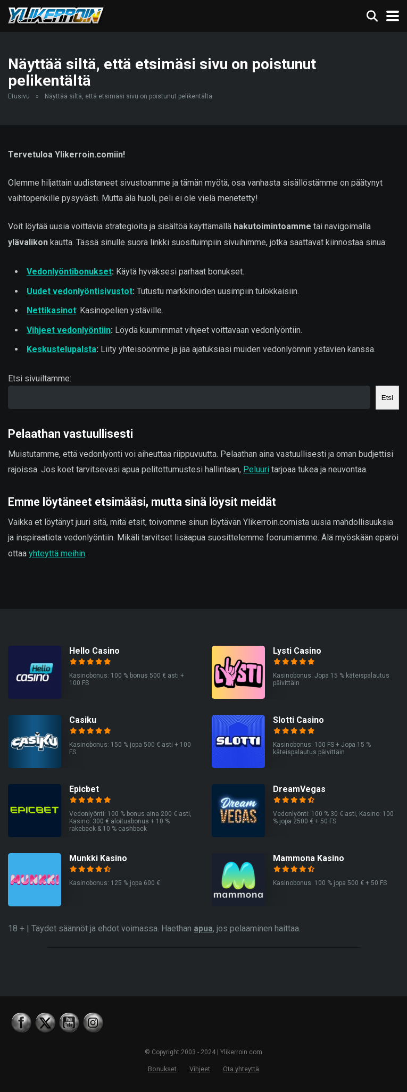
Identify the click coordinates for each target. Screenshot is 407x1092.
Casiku (82, 720)
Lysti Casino (297, 651)
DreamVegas (299, 789)
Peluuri (256, 469)
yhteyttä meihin (57, 553)
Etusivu (19, 96)
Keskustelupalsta (61, 349)
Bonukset (162, 1069)
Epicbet (84, 789)
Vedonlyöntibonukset (69, 271)
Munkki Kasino (98, 858)
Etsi (387, 398)
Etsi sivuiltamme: (39, 378)
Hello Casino (94, 651)
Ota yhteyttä (241, 1069)
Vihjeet (199, 1069)
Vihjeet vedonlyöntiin (69, 330)
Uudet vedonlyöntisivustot (79, 291)
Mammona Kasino (308, 858)
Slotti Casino (298, 720)
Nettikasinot (51, 310)
